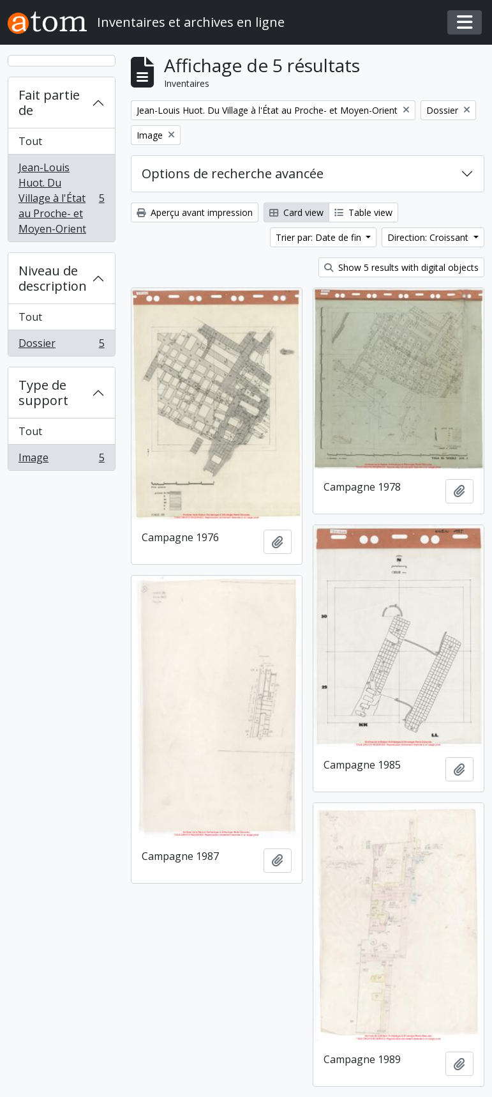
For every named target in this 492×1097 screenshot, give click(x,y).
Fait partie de (49, 102)
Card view (296, 212)
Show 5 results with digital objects (401, 267)
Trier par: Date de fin (320, 237)
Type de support (43, 392)
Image (61, 460)
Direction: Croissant (429, 237)
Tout (30, 141)
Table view (363, 212)
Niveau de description (53, 278)
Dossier (61, 345)
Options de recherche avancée (233, 173)
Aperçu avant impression (195, 212)
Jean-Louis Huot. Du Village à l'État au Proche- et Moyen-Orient (61, 198)
